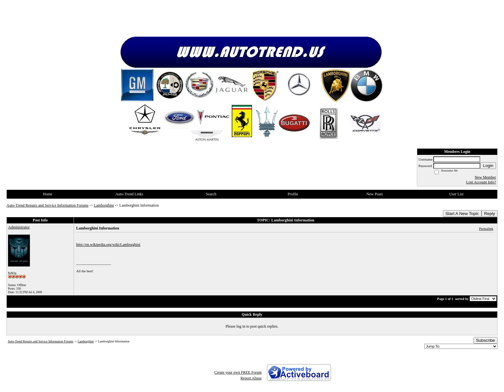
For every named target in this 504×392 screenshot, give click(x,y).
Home (47, 194)
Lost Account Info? (481, 182)
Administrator (19, 227)
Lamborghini (104, 205)
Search (211, 194)
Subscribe (485, 340)
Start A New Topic (462, 213)
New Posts (374, 194)
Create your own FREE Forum (238, 372)
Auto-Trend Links (129, 194)
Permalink (486, 228)
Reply (489, 213)
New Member (485, 177)
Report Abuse (251, 378)
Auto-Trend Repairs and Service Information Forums (47, 205)
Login (488, 165)
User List (456, 194)
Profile (293, 194)
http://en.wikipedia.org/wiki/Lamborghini (108, 244)
